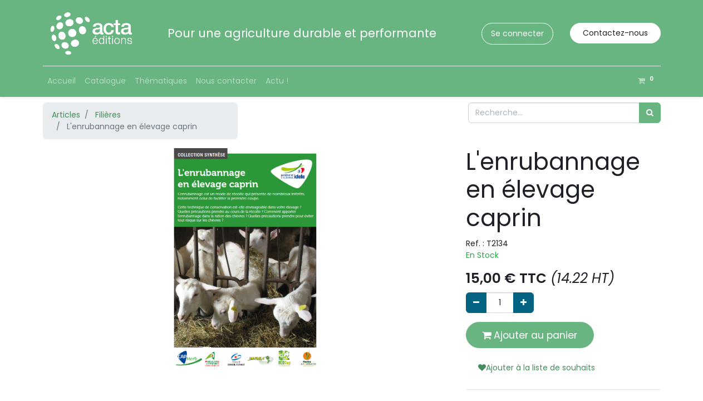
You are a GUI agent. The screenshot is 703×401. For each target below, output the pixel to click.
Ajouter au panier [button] (529, 335)
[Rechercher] (650, 112)
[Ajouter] (523, 302)
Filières (108, 114)
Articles (66, 114)
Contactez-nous (615, 32)
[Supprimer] (476, 302)
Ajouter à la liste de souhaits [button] (536, 367)
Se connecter (517, 33)
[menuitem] (61, 81)
